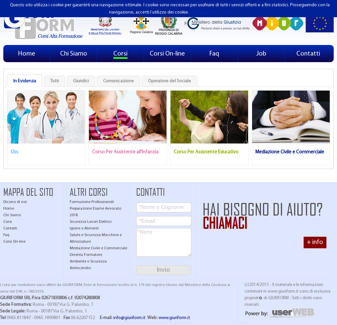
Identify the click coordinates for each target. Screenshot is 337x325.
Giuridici (81, 81)
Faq (214, 54)
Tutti (54, 81)
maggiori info (204, 12)
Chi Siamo (73, 54)
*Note (164, 242)
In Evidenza (24, 81)
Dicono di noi (15, 202)
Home (26, 54)
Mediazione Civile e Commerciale (98, 248)
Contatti (308, 54)
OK (228, 12)
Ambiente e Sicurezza (88, 262)
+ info (315, 242)
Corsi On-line (167, 54)
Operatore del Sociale (169, 81)
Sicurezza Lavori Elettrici (91, 222)
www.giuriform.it (174, 317)
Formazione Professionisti (92, 202)
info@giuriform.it (129, 317)
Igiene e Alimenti (84, 228)
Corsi (120, 54)
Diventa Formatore (86, 255)
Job (261, 54)
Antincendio (80, 268)
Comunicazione (118, 81)
